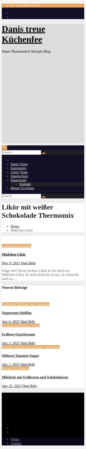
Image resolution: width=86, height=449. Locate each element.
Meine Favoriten (22, 188)
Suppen (7, 347)
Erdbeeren (9, 304)
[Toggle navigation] (4, 147)
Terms (15, 439)
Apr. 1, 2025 (11, 364)
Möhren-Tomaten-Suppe (20, 356)
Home (15, 226)
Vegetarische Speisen (28, 347)
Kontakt (25, 184)
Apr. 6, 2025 (11, 321)
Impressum (18, 180)
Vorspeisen (52, 347)
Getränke (24, 246)
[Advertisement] (43, 100)
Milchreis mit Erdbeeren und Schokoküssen (35, 377)
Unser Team (19, 172)
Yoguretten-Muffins (17, 313)
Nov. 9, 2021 (11, 263)
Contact (16, 443)
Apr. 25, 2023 (11, 386)
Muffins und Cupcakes (33, 304)
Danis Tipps (19, 164)
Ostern (35, 325)
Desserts (8, 325)
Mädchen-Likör (14, 254)
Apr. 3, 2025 (11, 343)
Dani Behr (28, 263)
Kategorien (18, 168)
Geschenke (10, 246)
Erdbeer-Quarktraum (18, 334)
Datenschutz (19, 176)
